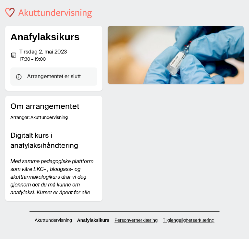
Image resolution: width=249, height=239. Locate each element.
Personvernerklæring (136, 220)
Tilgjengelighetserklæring (188, 220)
